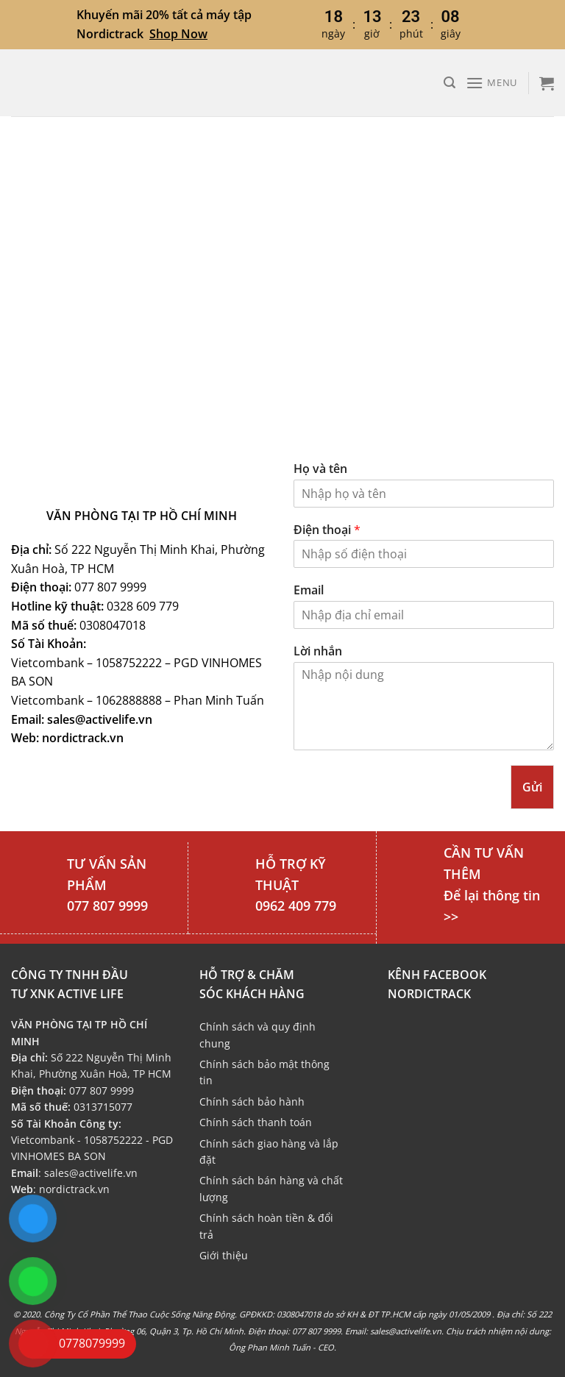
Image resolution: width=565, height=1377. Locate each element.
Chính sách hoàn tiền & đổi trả (266, 1226)
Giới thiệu (223, 1255)
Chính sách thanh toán (255, 1122)
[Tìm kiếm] (449, 82)
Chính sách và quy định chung (257, 1035)
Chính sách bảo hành (252, 1102)
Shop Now (178, 34)
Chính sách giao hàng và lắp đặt (268, 1151)
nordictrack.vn (74, 1189)
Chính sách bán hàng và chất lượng (271, 1188)
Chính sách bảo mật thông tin (264, 1072)
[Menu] (491, 83)
